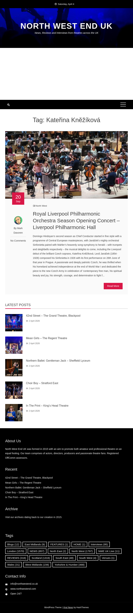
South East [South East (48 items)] (64, 557)
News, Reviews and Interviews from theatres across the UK (66, 32)
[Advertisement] (66, 74)
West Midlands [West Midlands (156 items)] (37, 564)
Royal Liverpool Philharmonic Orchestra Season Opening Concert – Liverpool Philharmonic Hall (76, 220)
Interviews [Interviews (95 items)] (99, 544)
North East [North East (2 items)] (58, 551)
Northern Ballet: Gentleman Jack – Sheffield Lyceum (58, 360)
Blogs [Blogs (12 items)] (13, 544)
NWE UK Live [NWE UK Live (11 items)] (108, 551)
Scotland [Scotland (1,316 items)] (41, 557)
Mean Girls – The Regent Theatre (46, 338)
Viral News (68, 607)
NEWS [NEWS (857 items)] (37, 551)
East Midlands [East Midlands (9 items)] (35, 544)
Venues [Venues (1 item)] (108, 557)
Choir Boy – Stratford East (42, 383)
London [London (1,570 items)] (15, 551)
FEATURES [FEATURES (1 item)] (59, 544)
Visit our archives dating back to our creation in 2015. (33, 517)
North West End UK (66, 25)
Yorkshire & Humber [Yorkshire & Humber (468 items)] (70, 564)
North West (41, 206)
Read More (113, 286)
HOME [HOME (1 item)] (79, 544)
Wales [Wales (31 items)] (13, 564)
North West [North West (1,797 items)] (82, 551)
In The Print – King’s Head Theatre (47, 405)
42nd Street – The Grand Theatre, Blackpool (54, 315)
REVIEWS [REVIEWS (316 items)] (16, 557)
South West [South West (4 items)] (87, 557)
